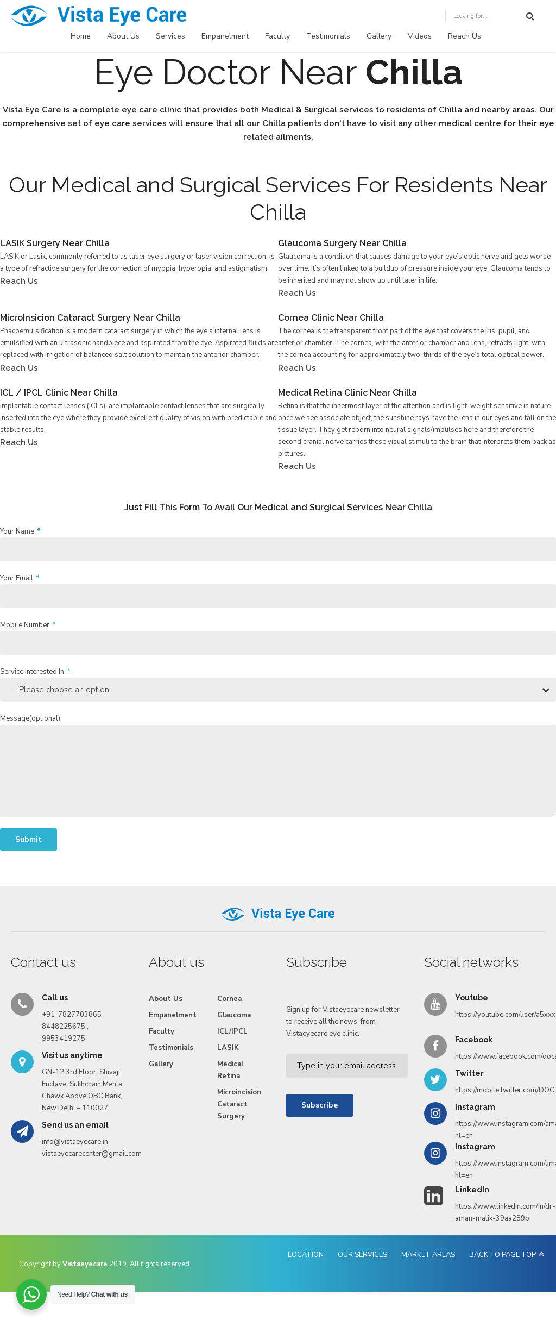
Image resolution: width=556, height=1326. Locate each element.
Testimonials (328, 36)
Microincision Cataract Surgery (239, 1104)
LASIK (228, 1048)
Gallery (379, 36)
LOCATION (306, 1255)
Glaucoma (234, 1015)
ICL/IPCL (232, 1031)
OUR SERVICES (362, 1255)
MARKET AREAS (428, 1255)
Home (81, 36)
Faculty (277, 36)
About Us (123, 36)
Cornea (229, 999)
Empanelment (225, 36)
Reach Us (464, 36)
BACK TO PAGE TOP (502, 1255)
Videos (420, 36)
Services (170, 36)
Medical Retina (230, 1070)
